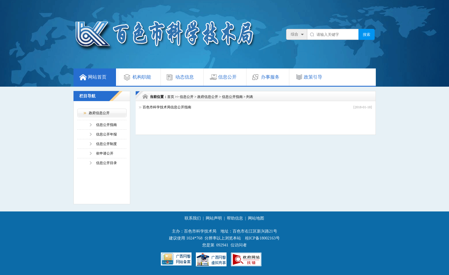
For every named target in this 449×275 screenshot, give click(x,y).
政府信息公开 (207, 97)
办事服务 (270, 77)
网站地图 (256, 218)
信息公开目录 (106, 163)
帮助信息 (235, 218)
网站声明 (214, 218)
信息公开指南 (106, 125)
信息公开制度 (106, 144)
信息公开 (227, 77)
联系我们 (193, 218)
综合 (294, 34)
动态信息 (184, 77)
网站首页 (97, 77)
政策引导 (313, 77)
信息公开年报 (106, 134)
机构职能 (142, 77)
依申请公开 (104, 153)
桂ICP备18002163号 (262, 238)
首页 (170, 97)
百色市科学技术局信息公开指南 (167, 107)
